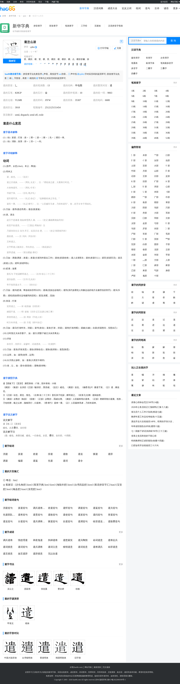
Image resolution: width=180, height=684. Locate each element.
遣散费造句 (114, 521)
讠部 (145, 192)
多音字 (134, 68)
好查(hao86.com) (76, 667)
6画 (144, 96)
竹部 (133, 171)
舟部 (145, 213)
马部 (133, 229)
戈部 (156, 249)
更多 (121, 446)
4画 (167, 91)
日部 (156, 176)
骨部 (133, 249)
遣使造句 (68, 514)
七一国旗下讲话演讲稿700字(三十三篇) (149, 431)
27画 (156, 122)
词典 (8, 2)
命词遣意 (98, 540)
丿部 (133, 265)
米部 (156, 192)
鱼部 (145, 202)
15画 (156, 106)
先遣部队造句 (9, 514)
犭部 (145, 187)
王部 (145, 176)
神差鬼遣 (38, 540)
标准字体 (150, 63)
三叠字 (163, 68)
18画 (145, 112)
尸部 (133, 234)
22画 (145, 117)
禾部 (156, 187)
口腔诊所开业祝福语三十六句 (145, 445)
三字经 (84, 26)
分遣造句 (23, 521)
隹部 (145, 249)
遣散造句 (53, 514)
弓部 (156, 223)
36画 (168, 133)
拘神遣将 (53, 540)
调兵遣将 (8, 540)
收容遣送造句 (99, 521)
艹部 (156, 155)
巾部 (168, 197)
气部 (156, 270)
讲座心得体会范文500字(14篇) (145, 402)
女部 (156, 160)
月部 (145, 171)
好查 (4, 16)
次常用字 (164, 58)
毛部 (168, 234)
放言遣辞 (23, 553)
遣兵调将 (38, 547)
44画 (145, 138)
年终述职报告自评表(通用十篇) (145, 426)
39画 (133, 138)
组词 (138, 8)
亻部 (145, 160)
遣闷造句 (98, 514)
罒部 (168, 239)
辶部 (133, 187)
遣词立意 (53, 547)
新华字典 (84, 8)
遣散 (65, 454)
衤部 (168, 181)
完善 (117, 48)
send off (33, 115)
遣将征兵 (113, 540)
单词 (21, 2)
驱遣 (95, 454)
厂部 (156, 234)
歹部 (145, 229)
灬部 (145, 260)
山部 (156, 171)
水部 (133, 255)
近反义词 (126, 8)
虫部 (168, 160)
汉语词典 (98, 8)
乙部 (133, 270)
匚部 (145, 265)
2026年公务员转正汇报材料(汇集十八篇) (149, 407)
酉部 (133, 197)
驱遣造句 (53, 521)
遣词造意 (83, 547)
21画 (133, 117)
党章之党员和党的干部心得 (143, 436)
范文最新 (106, 667)
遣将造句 (23, 514)
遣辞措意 (38, 553)
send (17, 115)
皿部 (156, 244)
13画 (133, 106)
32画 (168, 127)
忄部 (168, 166)
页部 (156, 239)
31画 (156, 127)
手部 (168, 255)
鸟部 (156, 208)
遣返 (35, 460)
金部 (145, 255)
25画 (133, 122)
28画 (168, 122)
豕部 (168, 265)
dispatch (24, 115)
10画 (145, 101)
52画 (168, 138)
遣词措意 (8, 547)
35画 (156, 133)
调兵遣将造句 (39, 508)
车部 (145, 234)
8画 (167, 96)
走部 (145, 223)
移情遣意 (68, 547)
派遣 (20, 454)
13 (48, 85)
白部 (145, 244)
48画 (156, 138)
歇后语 (119, 672)
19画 (156, 112)
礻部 (133, 202)
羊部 (156, 255)
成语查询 (73, 672)
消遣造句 (8, 508)
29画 (133, 127)
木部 (145, 155)
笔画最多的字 (166, 63)
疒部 (156, 181)
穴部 (168, 208)
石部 (133, 176)
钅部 (133, 181)
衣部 (156, 229)
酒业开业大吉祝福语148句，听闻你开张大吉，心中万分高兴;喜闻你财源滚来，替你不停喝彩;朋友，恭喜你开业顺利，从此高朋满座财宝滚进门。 (153, 421)
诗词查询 (82, 672)
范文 (40, 2)
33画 (133, 133)
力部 (133, 208)
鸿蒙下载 (55, 2)
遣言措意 (8, 553)
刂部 (168, 192)
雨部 (156, 202)
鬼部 (145, 276)
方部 (156, 260)
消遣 (5, 454)
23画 (156, 117)
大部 (156, 213)
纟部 (133, 192)
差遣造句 (53, 508)
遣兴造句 (113, 508)
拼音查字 (38, 26)
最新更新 (97, 667)
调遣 (5, 460)
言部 (145, 166)
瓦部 (133, 244)
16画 (168, 106)
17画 (133, 112)
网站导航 (88, 667)
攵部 (133, 223)
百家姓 (97, 26)
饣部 (145, 239)
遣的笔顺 (28, 64)
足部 (168, 176)
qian (24, 16)
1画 (132, 91)
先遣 (50, 460)
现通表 (134, 63)
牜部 (168, 223)
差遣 (35, 454)
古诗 (15, 2)
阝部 (168, 171)
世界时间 (91, 672)
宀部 (145, 197)
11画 (156, 101)
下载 (47, 2)
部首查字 (53, 26)
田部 (145, 208)
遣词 (65, 460)
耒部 (145, 270)
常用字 (149, 58)
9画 (132, 101)
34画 (145, 133)
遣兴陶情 (83, 540)
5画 (132, 96)
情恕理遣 (23, 540)
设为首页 (164, 2)
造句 (147, 8)
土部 (133, 166)
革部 (168, 202)
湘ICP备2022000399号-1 (116, 680)
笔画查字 (69, 26)
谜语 (166, 8)
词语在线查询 (63, 672)
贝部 (133, 218)
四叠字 (134, 73)
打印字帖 (104, 48)
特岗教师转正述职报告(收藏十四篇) (147, 441)
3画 (155, 91)
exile (41, 115)
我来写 (12, 61)
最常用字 (135, 58)
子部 (168, 244)
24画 (168, 117)
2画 (144, 91)
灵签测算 (111, 672)
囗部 (145, 218)
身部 (168, 270)
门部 (133, 239)
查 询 (173, 40)
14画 (145, 106)
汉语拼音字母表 (115, 26)
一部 (133, 260)
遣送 (80, 454)
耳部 (168, 213)
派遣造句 (23, 508)
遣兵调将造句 (39, 521)
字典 (2, 2)
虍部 (133, 276)
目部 (145, 181)
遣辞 (110, 454)
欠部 (168, 218)
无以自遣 (53, 553)
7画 (155, 96)
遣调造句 (83, 521)
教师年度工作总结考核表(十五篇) (146, 417)
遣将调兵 (98, 547)
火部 (156, 166)
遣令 (80, 460)
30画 (145, 127)
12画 (168, 101)
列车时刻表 (30, 2)
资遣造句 (113, 514)
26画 (145, 122)
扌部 (133, 160)
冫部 (168, 229)
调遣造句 (83, 508)
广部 (156, 197)
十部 (156, 276)
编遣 (20, 460)
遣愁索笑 (68, 540)
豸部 (156, 265)
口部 (168, 155)
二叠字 (149, 68)
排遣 (50, 454)
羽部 (156, 218)
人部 (168, 260)
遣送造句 (8, 521)
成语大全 (112, 8)
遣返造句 (98, 508)
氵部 (133, 155)
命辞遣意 (113, 547)
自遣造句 (68, 521)
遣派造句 (83, 514)
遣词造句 (23, 547)
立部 (168, 249)
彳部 (133, 213)
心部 (168, 187)
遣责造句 (38, 514)
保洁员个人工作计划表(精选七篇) (146, 412)
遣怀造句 (68, 508)
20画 (168, 112)
